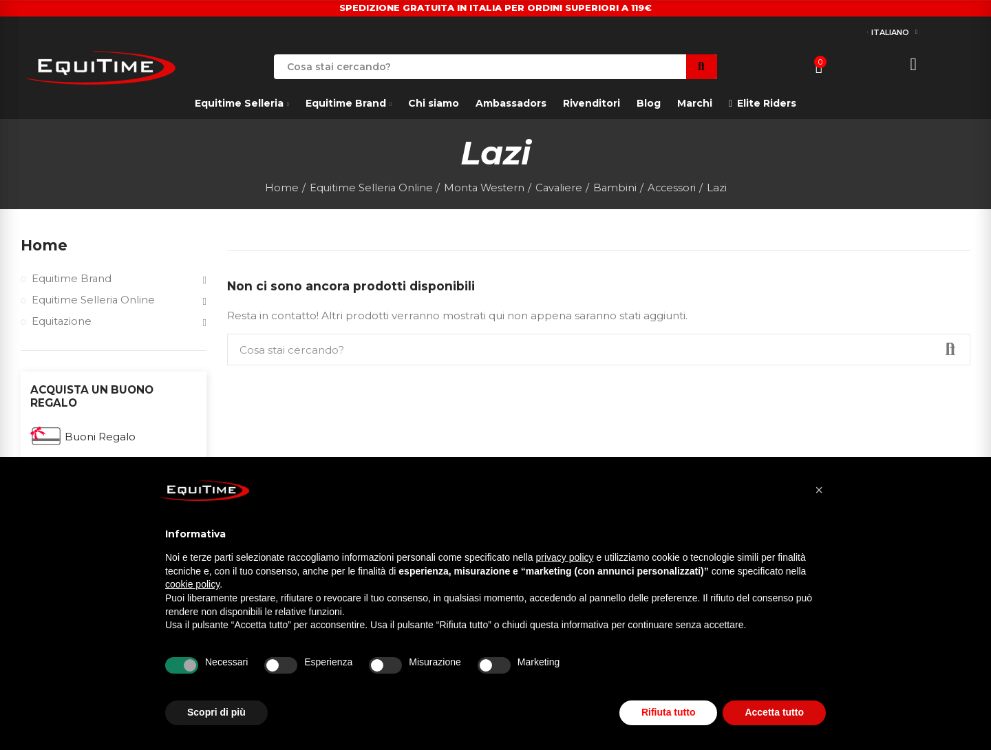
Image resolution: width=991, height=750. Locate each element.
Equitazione (62, 323)
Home (45, 246)
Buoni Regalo (100, 439)
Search (701, 66)
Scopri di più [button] (216, 712)
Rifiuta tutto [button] (668, 712)
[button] (819, 490)
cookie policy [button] (192, 584)
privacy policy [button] (565, 557)
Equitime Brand (73, 280)
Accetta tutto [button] (774, 712)
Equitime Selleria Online (95, 301)
